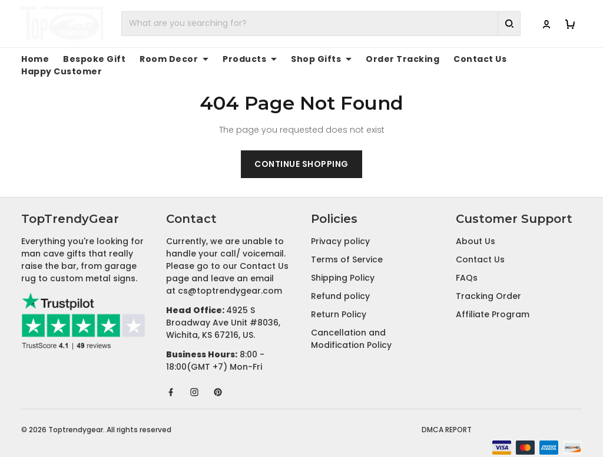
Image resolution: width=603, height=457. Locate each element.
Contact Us (437, 59)
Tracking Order (488, 284)
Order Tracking (368, 59)
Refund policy (340, 284)
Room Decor (159, 59)
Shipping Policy (343, 265)
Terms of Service (347, 247)
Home (33, 59)
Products (229, 59)
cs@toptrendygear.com (230, 278)
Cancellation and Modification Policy (351, 326)
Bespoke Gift (86, 59)
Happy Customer (509, 59)
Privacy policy (340, 229)
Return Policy (338, 302)
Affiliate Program (492, 302)
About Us (475, 229)
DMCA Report (447, 417)
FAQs (467, 265)
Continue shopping (301, 151)
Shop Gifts (295, 59)
